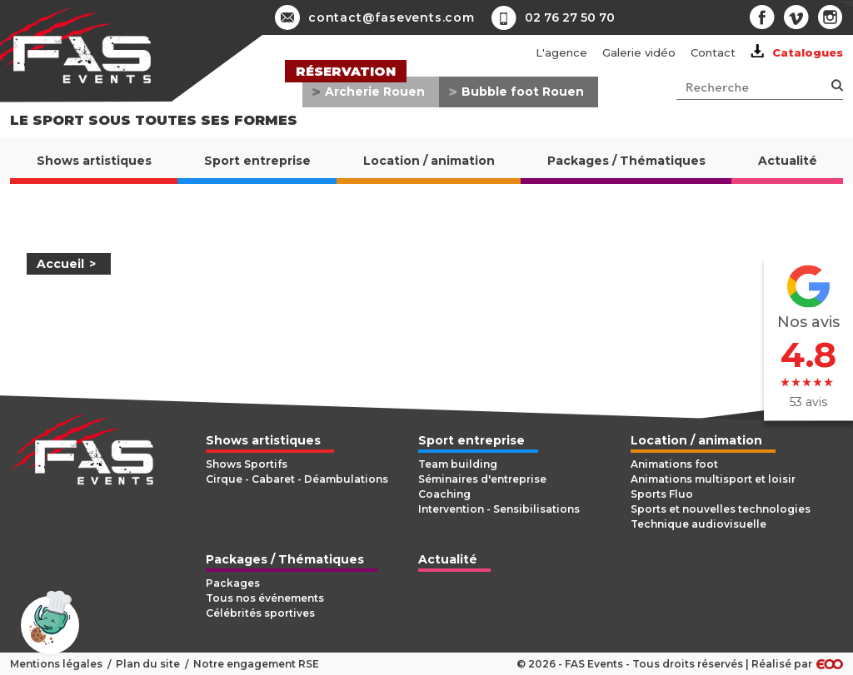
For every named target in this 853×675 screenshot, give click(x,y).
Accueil (60, 263)
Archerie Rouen (375, 91)
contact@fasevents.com (375, 17)
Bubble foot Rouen (522, 91)
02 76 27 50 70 (570, 17)
